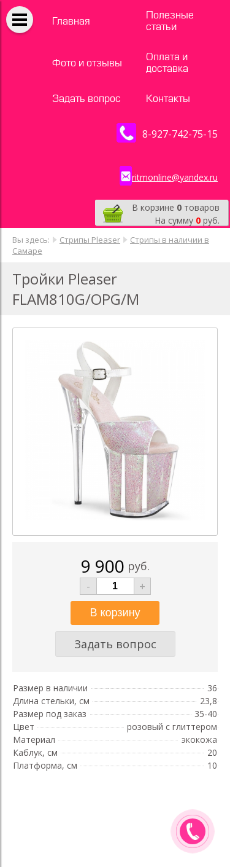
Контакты (168, 98)
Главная (71, 21)
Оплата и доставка (167, 62)
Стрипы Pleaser (89, 239)
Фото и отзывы (87, 63)
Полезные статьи (170, 21)
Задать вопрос (86, 98)
